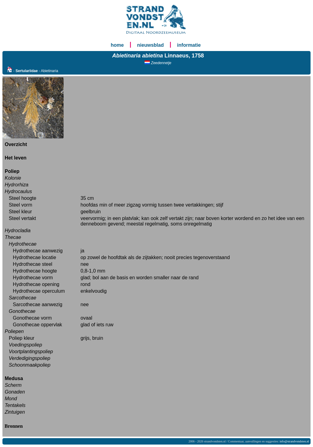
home (117, 45)
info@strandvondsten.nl (294, 441)
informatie (189, 45)
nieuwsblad (150, 45)
